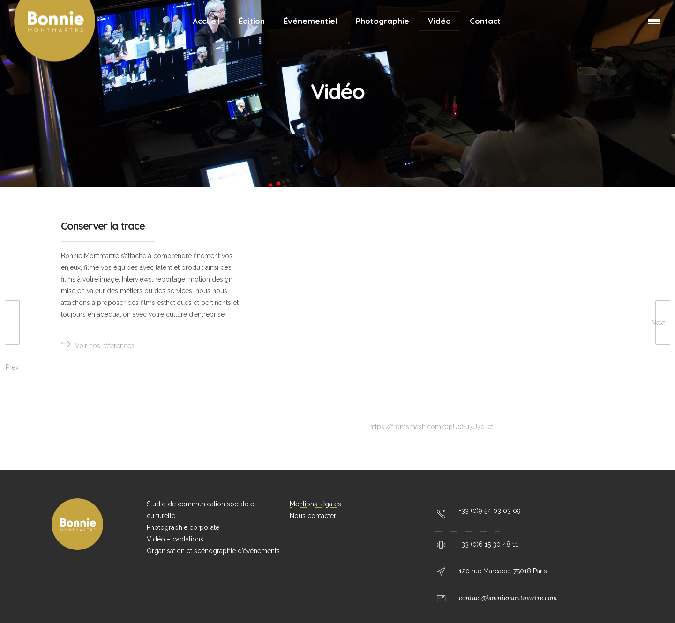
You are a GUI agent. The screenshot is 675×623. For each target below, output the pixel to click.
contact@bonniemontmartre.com (508, 597)
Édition (252, 21)
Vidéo (439, 21)
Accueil (206, 21)
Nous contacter (313, 515)
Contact (485, 21)
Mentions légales (315, 504)
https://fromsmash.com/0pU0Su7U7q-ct (431, 426)
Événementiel (310, 21)
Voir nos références (99, 344)
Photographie (382, 21)
